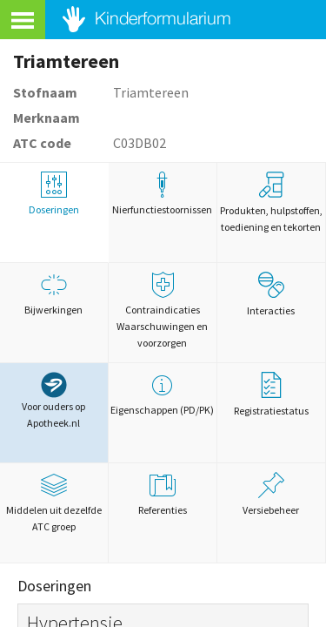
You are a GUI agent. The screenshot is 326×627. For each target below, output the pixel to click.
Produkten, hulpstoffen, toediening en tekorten (271, 202)
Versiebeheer (271, 494)
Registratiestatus (271, 394)
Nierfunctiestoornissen (162, 194)
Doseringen (54, 194)
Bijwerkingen (54, 294)
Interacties (271, 294)
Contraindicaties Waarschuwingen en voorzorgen (162, 310)
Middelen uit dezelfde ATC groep (54, 502)
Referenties (162, 494)
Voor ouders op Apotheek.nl (53, 400)
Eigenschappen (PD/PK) (162, 394)
